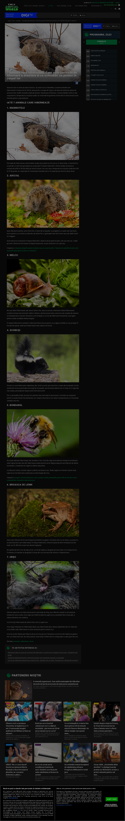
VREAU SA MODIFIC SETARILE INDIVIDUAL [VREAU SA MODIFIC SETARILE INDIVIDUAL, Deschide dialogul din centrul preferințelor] (111, 805)
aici (19, 810)
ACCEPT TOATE (112, 799)
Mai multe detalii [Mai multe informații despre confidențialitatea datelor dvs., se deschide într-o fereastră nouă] (13, 798)
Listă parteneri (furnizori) (64, 805)
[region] (62, 803)
